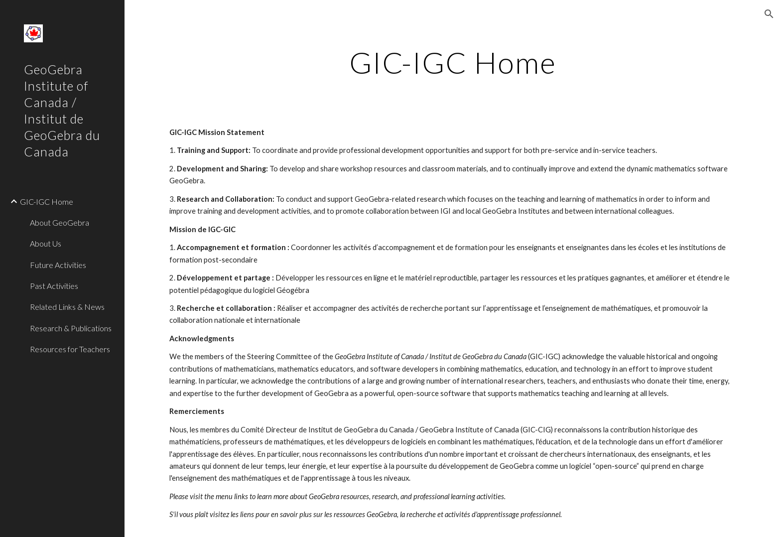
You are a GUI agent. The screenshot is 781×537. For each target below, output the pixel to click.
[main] (452, 62)
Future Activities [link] (58, 264)
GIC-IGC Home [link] (46, 201)
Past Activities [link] (54, 285)
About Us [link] (45, 243)
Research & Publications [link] (71, 328)
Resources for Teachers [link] (70, 349)
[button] (769, 14)
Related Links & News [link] (67, 306)
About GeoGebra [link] (59, 222)
